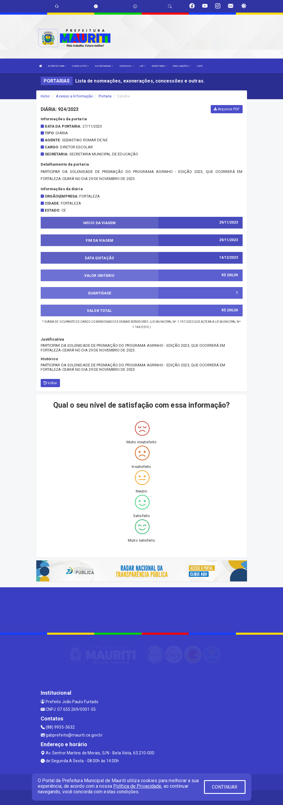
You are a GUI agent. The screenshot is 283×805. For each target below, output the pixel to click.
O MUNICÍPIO (80, 66)
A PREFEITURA (57, 66)
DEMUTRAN (159, 66)
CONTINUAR (225, 787)
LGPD (200, 66)
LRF (142, 66)
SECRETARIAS (104, 66)
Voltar (50, 383)
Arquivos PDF (226, 109)
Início (45, 96)
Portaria (105, 96)
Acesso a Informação (74, 96)
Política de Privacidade (137, 786)
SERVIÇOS (126, 66)
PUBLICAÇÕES (182, 66)
